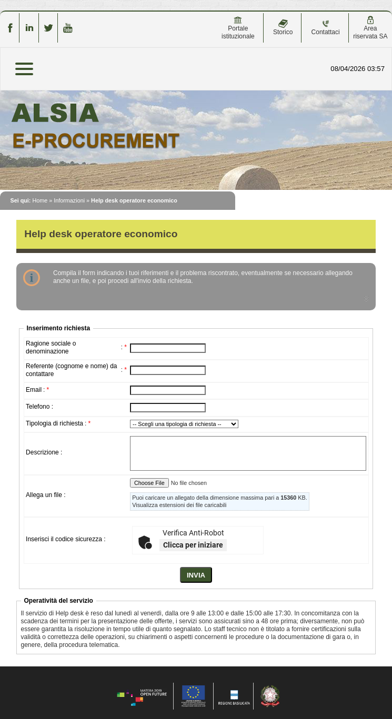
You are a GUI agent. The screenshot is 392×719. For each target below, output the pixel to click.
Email (34, 389)
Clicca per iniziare (193, 545)
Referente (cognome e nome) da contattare (71, 370)
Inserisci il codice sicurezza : (65, 539)
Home (39, 200)
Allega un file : (45, 495)
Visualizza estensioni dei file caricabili (179, 505)
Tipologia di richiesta (54, 423)
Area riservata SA (370, 28)
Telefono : (39, 406)
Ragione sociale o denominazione (51, 347)
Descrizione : (44, 452)
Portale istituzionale (238, 28)
